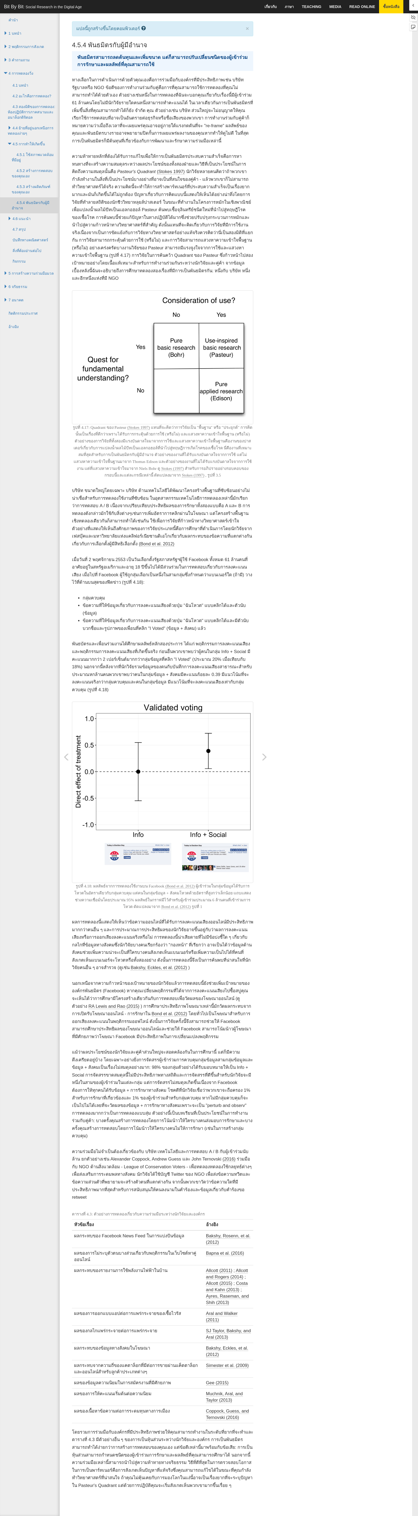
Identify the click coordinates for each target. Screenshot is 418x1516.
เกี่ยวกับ (270, 7)
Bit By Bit (43, 6)
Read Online (362, 7)
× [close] (247, 28)
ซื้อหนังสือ (391, 7)
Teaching (311, 7)
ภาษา (289, 7)
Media (335, 7)
